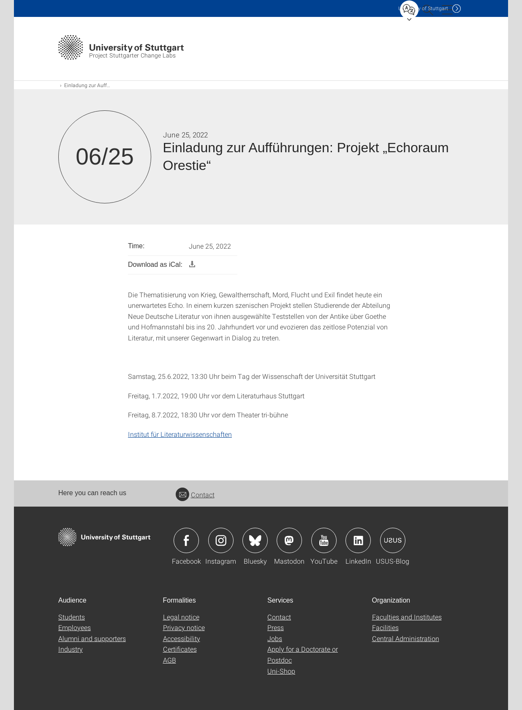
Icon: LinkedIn (358, 540)
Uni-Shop (281, 670)
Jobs (274, 638)
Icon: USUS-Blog (392, 540)
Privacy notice (184, 627)
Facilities (385, 627)
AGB (169, 659)
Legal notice (181, 616)
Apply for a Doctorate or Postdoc (302, 654)
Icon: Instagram (221, 540)
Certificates (180, 648)
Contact (195, 494)
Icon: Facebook (186, 540)
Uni (423, 8)
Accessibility (181, 638)
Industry (70, 648)
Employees (74, 627)
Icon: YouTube (324, 540)
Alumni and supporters (92, 638)
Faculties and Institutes (407, 616)
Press (275, 627)
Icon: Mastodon (289, 540)
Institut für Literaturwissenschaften (180, 434)
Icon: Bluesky (255, 540)
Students (71, 616)
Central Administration (405, 638)
